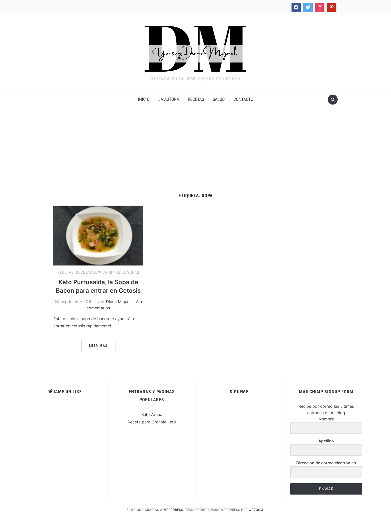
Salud (219, 99)
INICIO (144, 99)
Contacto (243, 99)
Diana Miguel (118, 301)
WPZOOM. (257, 510)
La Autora (168, 99)
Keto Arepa (151, 414)
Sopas (133, 272)
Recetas (196, 99)
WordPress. (173, 510)
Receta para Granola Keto (152, 421)
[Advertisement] (195, 156)
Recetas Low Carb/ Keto (100, 272)
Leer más (98, 346)
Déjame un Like (64, 391)
